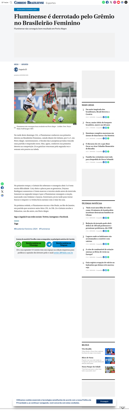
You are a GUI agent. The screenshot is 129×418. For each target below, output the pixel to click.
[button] (80, 403)
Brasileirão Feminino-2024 (26, 229)
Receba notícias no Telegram (63, 244)
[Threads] (125, 3)
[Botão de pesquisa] (11, 2)
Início (16, 64)
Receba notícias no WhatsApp (33, 244)
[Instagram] (114, 3)
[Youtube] (118, 3)
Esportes (24, 64)
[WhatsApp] (103, 3)
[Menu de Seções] (5, 2)
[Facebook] (107, 3)
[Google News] (122, 3)
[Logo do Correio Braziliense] (29, 2)
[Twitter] (111, 3)
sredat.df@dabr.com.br (63, 253)
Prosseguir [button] (104, 401)
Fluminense (45, 229)
